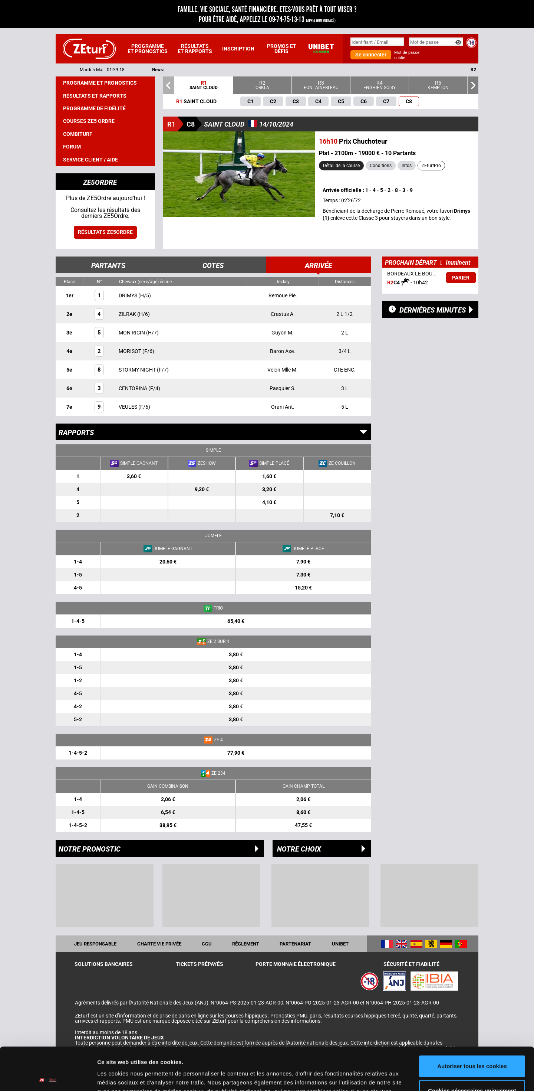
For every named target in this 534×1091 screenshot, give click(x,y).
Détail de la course (341, 165)
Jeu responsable (95, 944)
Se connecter (370, 55)
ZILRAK (128, 314)
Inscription (238, 49)
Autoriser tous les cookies (472, 1022)
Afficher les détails (122, 1076)
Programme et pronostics (148, 48)
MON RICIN (132, 333)
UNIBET (340, 944)
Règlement (245, 944)
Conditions (381, 165)
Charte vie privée (159, 944)
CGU (207, 944)
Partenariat (295, 944)
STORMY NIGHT (138, 370)
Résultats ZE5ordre (105, 232)
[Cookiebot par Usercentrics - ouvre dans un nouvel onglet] (48, 1076)
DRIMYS (128, 295)
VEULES (128, 407)
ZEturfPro (431, 165)
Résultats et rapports (195, 48)
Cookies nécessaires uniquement (472, 1046)
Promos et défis (281, 48)
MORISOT (130, 351)
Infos (407, 165)
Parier (460, 278)
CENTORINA (133, 388)
